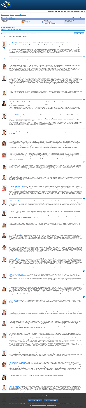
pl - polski (75, 11)
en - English (59, 11)
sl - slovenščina (81, 11)
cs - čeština (52, 11)
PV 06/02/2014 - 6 (26, 21)
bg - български (49, 11)
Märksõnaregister (5, 14)
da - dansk (53, 11)
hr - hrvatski (64, 11)
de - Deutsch (55, 11)
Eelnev (12, 14)
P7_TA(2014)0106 (68, 21)
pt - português (76, 11)
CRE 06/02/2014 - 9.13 (48, 22)
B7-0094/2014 (4, 21)
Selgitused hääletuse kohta (50, 23)
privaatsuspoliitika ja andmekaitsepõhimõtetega (66, 405)
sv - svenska (84, 11)
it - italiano (65, 11)
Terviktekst (24, 14)
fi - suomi (82, 11)
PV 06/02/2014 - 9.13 (48, 21)
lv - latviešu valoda (67, 11)
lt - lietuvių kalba (69, 11)
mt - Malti (72, 11)
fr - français (61, 11)
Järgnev (16, 14)
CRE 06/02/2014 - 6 (26, 22)
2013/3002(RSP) (9, 17)
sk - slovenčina (79, 11)
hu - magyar (70, 11)
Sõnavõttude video (80, 33)
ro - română (78, 11)
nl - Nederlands (73, 11)
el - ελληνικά (58, 11)
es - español (50, 11)
